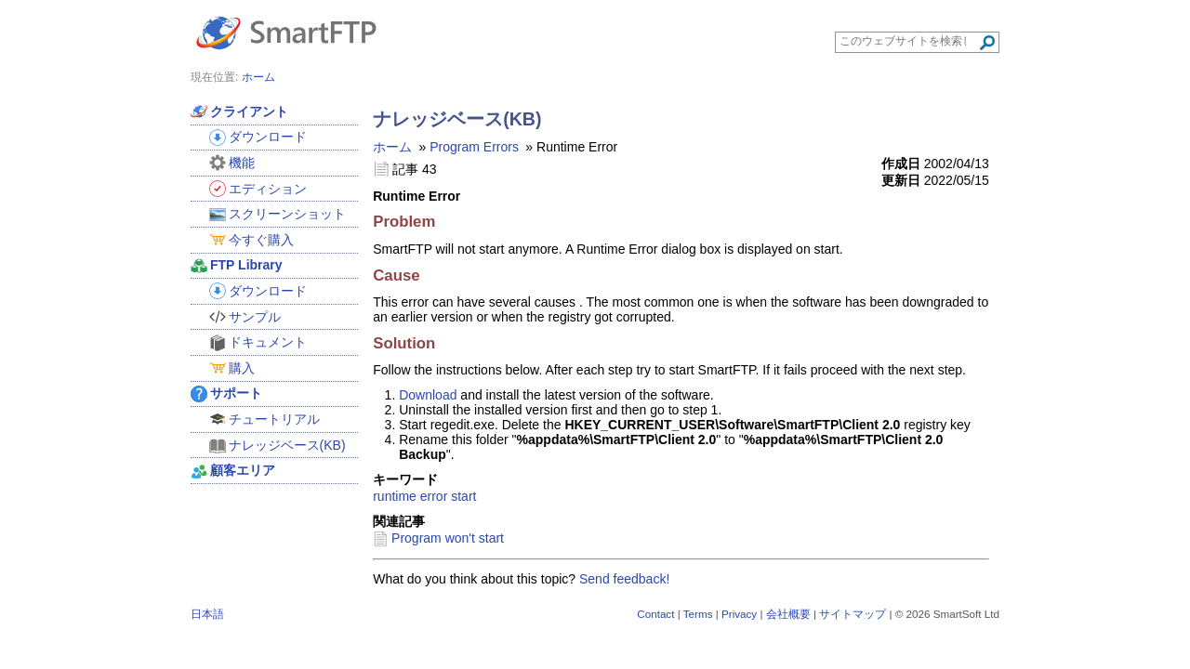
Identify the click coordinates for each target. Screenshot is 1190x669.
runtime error (410, 496)
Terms (698, 614)
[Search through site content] (909, 40)
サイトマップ (852, 614)
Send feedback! (624, 578)
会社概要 (788, 614)
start (463, 496)
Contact (655, 614)
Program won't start (447, 538)
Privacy (739, 614)
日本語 (207, 614)
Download (427, 394)
